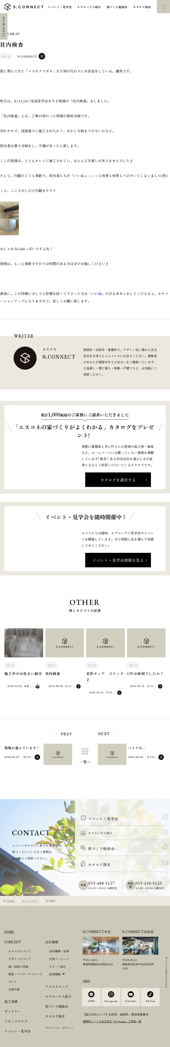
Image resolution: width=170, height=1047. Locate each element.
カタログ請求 (142, 7)
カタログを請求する (118, 480)
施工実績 (11, 990)
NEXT (104, 733)
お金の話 (14, 978)
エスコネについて (19, 942)
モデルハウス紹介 (89, 7)
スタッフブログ (30, 891)
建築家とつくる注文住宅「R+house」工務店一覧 (115, 1018)
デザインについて (19, 950)
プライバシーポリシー (59, 1018)
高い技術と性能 (18, 957)
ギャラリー (12, 1000)
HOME (11, 891)
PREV (66, 733)
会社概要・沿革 (59, 942)
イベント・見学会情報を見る (118, 560)
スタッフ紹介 (57, 957)
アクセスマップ (56, 976)
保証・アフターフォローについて (25, 967)
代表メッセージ (59, 950)
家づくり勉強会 (117, 7)
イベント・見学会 (60, 7)
